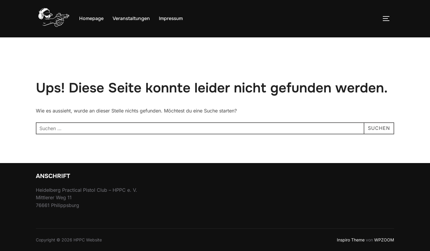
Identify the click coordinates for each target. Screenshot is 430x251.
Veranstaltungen (131, 18)
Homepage (91, 18)
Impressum (171, 18)
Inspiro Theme (351, 239)
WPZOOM (384, 239)
